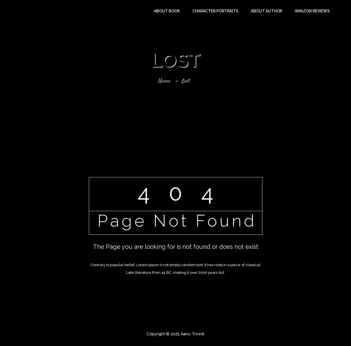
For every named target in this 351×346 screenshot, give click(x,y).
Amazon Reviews (312, 11)
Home (164, 81)
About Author (266, 11)
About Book (167, 11)
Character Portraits (215, 11)
